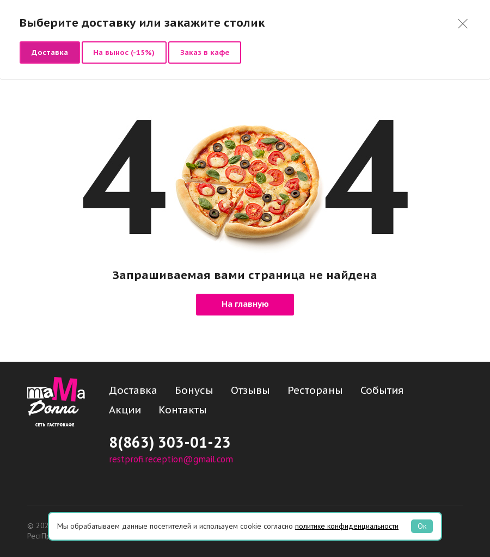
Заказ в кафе (205, 52)
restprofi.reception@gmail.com (171, 459)
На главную (245, 304)
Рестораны (315, 390)
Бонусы (194, 390)
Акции (125, 409)
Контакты (182, 409)
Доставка (50, 52)
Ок (422, 526)
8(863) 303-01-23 (170, 442)
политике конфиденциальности (347, 526)
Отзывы (250, 390)
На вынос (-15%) (124, 52)
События (381, 390)
